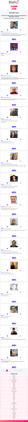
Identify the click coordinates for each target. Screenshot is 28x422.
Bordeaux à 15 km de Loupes (5, 75)
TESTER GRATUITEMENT (14, 6)
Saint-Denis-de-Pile (13, 403)
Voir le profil (14, 39)
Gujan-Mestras (14, 388)
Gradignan (14, 382)
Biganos (14, 393)
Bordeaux (14, 375)
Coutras (14, 395)
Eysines (14, 385)
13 (21, 370)
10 (16, 370)
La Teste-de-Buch (14, 381)
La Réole (14, 407)
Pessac (14, 378)
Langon (14, 396)
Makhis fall (2, 53)
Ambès (14, 410)
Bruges (14, 389)
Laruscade (14, 414)
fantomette (2, 337)
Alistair (2, 140)
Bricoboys (2, 315)
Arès (14, 400)
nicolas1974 (2, 206)
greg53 (2, 31)
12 (19, 370)
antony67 (2, 184)
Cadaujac (14, 402)
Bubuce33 (2, 118)
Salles (14, 399)
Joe (1, 271)
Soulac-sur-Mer (14, 413)
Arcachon (14, 392)
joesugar (2, 293)
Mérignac (14, 377)
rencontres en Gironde (14, 374)
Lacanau (14, 406)
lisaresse (2, 162)
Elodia (2, 359)
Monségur (14, 417)
